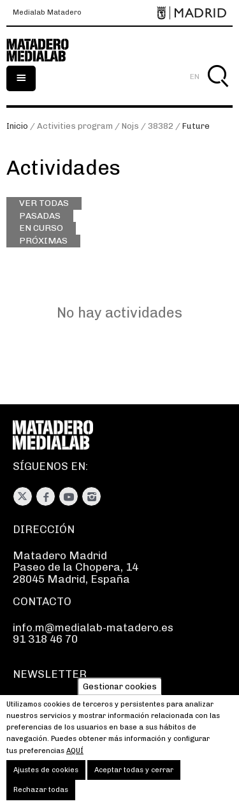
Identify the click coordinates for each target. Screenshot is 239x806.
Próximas (43, 240)
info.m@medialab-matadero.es (93, 627)
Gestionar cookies (120, 695)
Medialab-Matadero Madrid (44, 50)
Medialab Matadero (47, 13)
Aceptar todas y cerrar (133, 779)
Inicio (17, 126)
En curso (41, 228)
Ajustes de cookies (45, 779)
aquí (74, 759)
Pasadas (40, 215)
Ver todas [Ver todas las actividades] (44, 203)
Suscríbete (41, 700)
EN (194, 76)
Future (196, 126)
